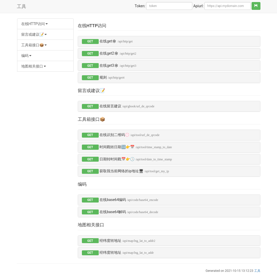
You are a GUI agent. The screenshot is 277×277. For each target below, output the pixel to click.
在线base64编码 (129, 200)
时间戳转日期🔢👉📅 (136, 147)
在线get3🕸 (118, 65)
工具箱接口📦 (34, 45)
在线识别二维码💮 (129, 135)
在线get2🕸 (118, 53)
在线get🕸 (116, 41)
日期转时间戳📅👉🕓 (136, 159)
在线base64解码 (129, 212)
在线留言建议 (127, 106)
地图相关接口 (33, 66)
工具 (21, 6)
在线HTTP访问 (34, 24)
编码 (26, 56)
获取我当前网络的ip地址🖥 (134, 171)
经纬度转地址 (127, 240)
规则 (112, 77)
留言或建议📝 (34, 34)
